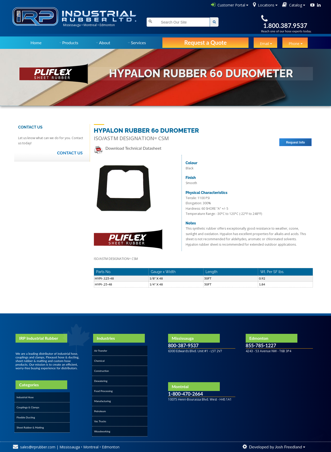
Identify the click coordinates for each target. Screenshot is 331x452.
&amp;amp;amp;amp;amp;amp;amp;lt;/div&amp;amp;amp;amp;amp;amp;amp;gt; (201, 411)
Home (36, 42)
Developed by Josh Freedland (275, 446)
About (104, 42)
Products (70, 42)
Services (138, 42)
